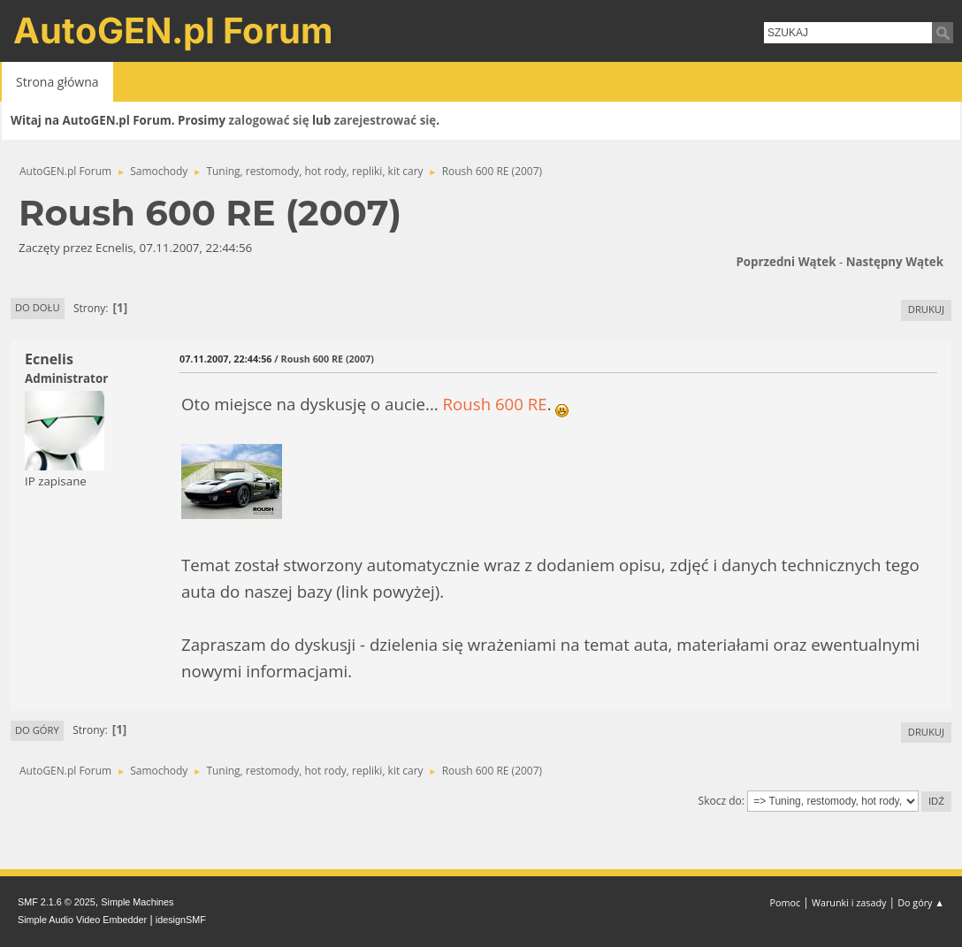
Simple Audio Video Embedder (82, 919)
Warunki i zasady (849, 902)
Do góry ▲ (920, 902)
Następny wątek (894, 262)
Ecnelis (49, 359)
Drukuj (926, 309)
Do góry (37, 730)
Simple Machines (137, 902)
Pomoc (785, 902)
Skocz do (720, 800)
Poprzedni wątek (786, 262)
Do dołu (37, 307)
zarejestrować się (385, 120)
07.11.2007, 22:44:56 (225, 358)
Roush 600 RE (495, 404)
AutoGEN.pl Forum (173, 30)
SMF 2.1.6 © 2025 (56, 902)
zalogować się (269, 120)
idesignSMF (181, 919)
